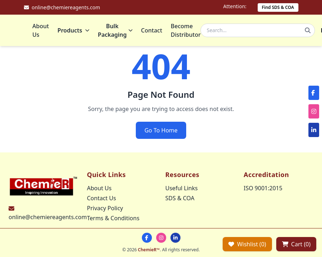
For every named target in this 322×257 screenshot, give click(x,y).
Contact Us (101, 198)
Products (73, 30)
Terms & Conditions (113, 218)
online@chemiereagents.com (48, 217)
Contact (151, 30)
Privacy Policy (105, 208)
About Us (41, 30)
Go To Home (161, 130)
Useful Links (181, 188)
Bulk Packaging (115, 30)
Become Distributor (186, 30)
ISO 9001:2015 (263, 188)
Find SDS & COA (278, 7)
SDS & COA (179, 198)
